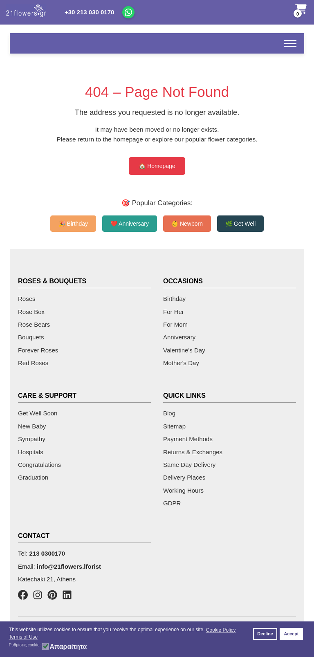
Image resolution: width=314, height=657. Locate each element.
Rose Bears (34, 324)
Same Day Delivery (189, 464)
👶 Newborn (187, 223)
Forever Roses (38, 350)
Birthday (174, 298)
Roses (27, 298)
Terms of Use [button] (23, 637)
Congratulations (39, 464)
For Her (173, 311)
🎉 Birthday (73, 223)
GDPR (172, 503)
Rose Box (31, 311)
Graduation (33, 477)
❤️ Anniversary (129, 223)
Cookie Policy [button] (221, 630)
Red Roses (33, 362)
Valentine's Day (184, 350)
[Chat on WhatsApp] (128, 12)
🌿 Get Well (240, 223)
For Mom (175, 324)
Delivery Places (184, 477)
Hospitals (30, 451)
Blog (169, 413)
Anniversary (179, 337)
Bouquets (31, 337)
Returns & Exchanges (192, 451)
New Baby (32, 426)
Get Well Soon (37, 413)
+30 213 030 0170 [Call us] (89, 12)
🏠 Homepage (157, 166)
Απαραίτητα (68, 646)
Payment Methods (188, 438)
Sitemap (174, 426)
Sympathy (31, 438)
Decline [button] (265, 633)
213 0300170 (47, 553)
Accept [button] (291, 633)
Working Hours (183, 490)
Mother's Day (181, 362)
